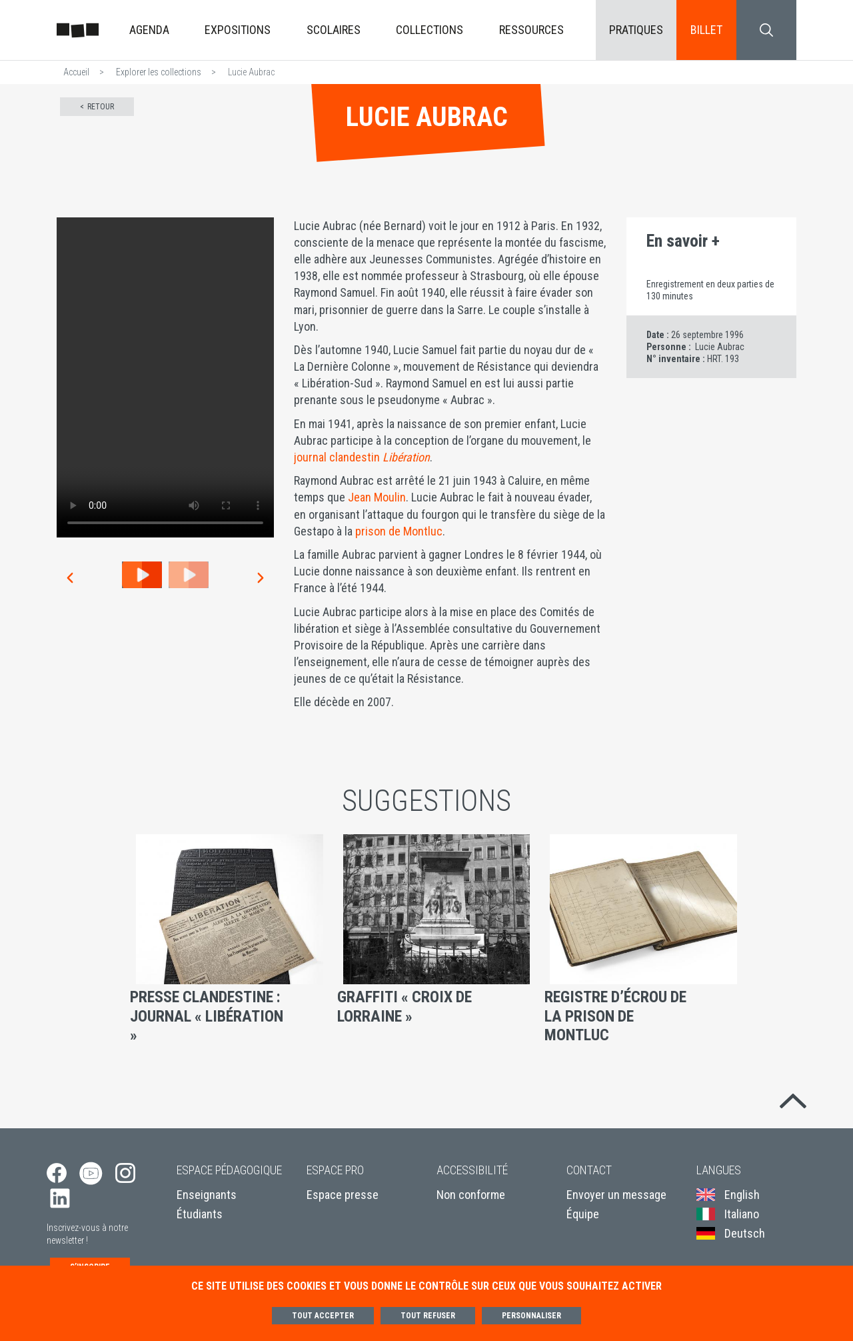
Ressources (531, 30)
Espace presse (343, 1200)
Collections (429, 30)
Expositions (238, 30)
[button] (69, 578)
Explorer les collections (158, 72)
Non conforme (470, 1200)
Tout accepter (323, 1315)
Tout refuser (428, 1315)
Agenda (149, 30)
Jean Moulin (377, 497)
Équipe (582, 1219)
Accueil (76, 72)
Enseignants (207, 1200)
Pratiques (636, 30)
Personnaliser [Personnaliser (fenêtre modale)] (531, 1315)
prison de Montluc (398, 531)
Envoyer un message (616, 1200)
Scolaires (334, 30)
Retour (100, 106)
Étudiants (200, 1219)
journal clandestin (362, 457)
